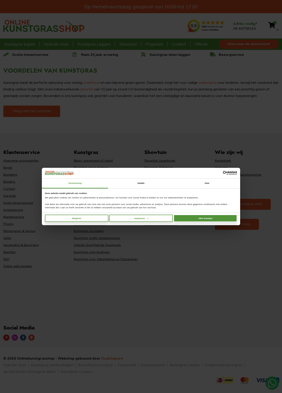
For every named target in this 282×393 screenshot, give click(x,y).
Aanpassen (141, 218)
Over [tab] (207, 183)
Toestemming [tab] (75, 183)
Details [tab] (140, 183)
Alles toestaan (205, 218)
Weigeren (76, 218)
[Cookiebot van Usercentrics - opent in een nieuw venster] (218, 173)
